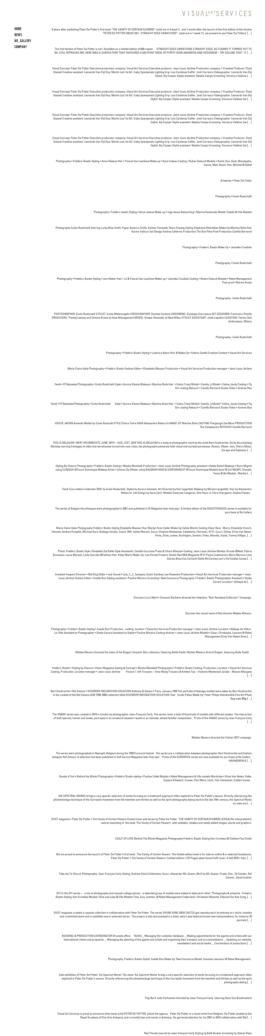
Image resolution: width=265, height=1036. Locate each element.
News (18, 35)
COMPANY (20, 47)
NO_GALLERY (22, 41)
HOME (18, 29)
